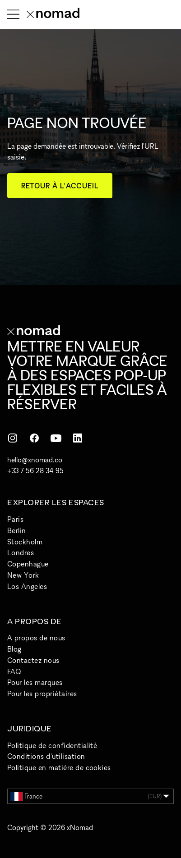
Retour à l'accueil (59, 185)
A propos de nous (36, 637)
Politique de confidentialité (52, 745)
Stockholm (24, 541)
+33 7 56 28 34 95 (35, 470)
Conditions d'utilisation (46, 756)
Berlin (16, 530)
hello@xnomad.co (34, 459)
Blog (14, 648)
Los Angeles (27, 586)
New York (23, 575)
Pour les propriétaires (42, 693)
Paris (15, 519)
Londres (20, 552)
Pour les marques (35, 682)
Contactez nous (33, 660)
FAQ (14, 671)
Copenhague (28, 563)
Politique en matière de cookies (59, 767)
